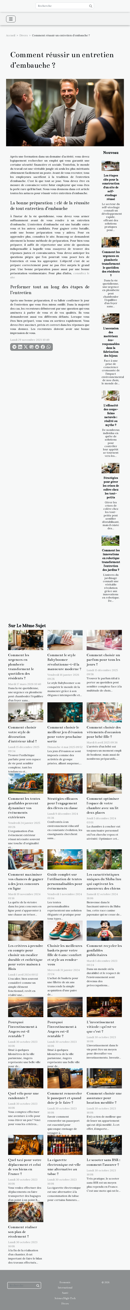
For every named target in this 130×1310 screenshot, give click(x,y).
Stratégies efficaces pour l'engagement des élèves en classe (62, 803)
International (65, 1287)
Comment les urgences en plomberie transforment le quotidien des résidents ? (111, 263)
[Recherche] (65, 6)
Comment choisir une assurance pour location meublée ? (104, 1098)
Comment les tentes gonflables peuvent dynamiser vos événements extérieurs (24, 808)
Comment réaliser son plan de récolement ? (22, 1231)
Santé (65, 1292)
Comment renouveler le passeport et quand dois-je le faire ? (64, 1098)
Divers (23, 35)
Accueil (10, 35)
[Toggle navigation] (11, 19)
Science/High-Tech (65, 1298)
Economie (65, 1282)
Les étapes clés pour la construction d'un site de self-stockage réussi (110, 187)
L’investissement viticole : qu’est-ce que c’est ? (101, 1026)
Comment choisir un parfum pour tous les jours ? (103, 659)
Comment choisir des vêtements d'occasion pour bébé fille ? (104, 732)
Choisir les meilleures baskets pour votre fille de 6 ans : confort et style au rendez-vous (64, 955)
